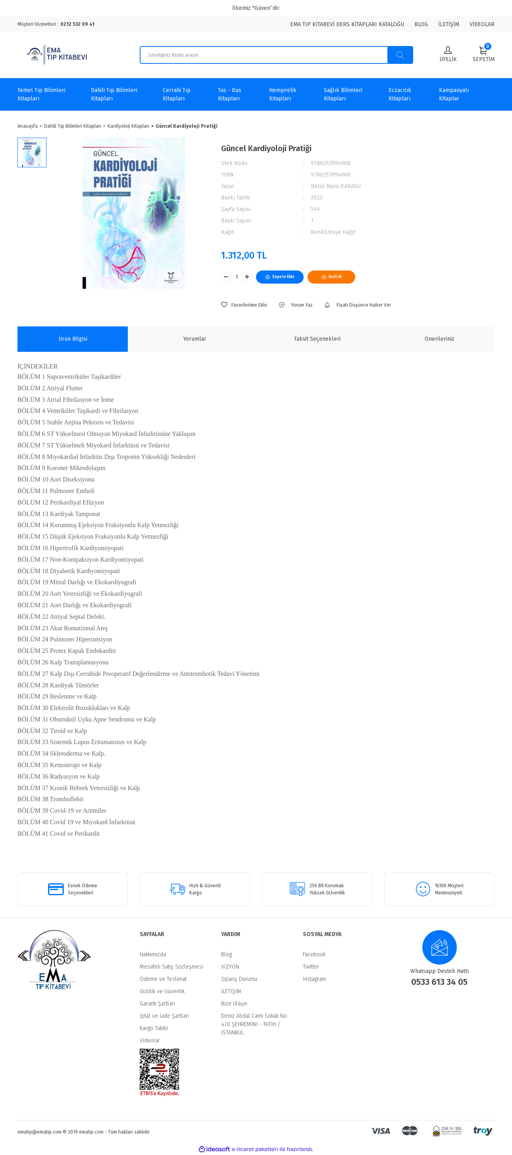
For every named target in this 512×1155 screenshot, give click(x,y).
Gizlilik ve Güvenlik (162, 991)
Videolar (150, 1040)
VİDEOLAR (482, 24)
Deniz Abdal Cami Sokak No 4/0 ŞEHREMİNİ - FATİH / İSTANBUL (254, 1024)
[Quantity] (236, 277)
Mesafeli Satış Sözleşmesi (171, 966)
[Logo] (57, 55)
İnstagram (314, 979)
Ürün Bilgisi (72, 339)
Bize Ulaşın (234, 1003)
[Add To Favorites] (244, 305)
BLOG (421, 24)
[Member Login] (448, 54)
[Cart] (484, 54)
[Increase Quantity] (247, 277)
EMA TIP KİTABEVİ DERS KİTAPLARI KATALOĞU (347, 24)
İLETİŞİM (448, 24)
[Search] (276, 55)
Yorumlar (194, 339)
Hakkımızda (153, 954)
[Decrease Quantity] (226, 277)
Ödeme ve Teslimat (163, 979)
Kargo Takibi (154, 1028)
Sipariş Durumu (239, 979)
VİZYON (230, 966)
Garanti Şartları (157, 1003)
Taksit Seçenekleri (317, 339)
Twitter (311, 966)
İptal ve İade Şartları (164, 1016)
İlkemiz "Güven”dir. (256, 8)
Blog (226, 954)
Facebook (314, 954)
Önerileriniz (439, 339)
